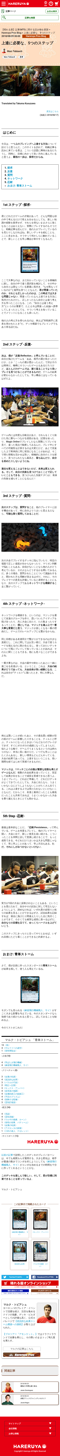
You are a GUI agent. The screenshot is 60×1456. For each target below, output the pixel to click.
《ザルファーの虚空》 (13, 1048)
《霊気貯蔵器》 (10, 1102)
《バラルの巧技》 (11, 1082)
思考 (21, 57)
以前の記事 (7, 1155)
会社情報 (13, 1428)
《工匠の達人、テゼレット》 (16, 1131)
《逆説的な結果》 (11, 1079)
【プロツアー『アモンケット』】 (20, 1334)
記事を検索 (30, 18)
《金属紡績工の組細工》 (14, 1094)
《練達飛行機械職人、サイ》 (37, 1010)
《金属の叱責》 (10, 1076)
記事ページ (11, 11)
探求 (10, 167)
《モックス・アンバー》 (14, 1088)
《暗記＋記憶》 (10, 1085)
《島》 (7, 1045)
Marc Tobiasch (9, 57)
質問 (10, 175)
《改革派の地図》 (11, 1091)
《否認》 (7, 1114)
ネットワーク (15, 178)
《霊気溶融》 (9, 1117)
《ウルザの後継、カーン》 (15, 1119)
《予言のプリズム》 (12, 1097)
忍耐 (10, 182)
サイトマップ (15, 1423)
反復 (10, 171)
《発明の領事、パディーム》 (16, 1122)
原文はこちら (52, 111)
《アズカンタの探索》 (13, 1128)
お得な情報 (14, 1433)
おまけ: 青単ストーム (19, 185)
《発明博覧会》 (10, 1051)
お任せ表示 (52, 11)
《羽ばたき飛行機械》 (13, 1062)
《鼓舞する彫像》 (11, 1099)
